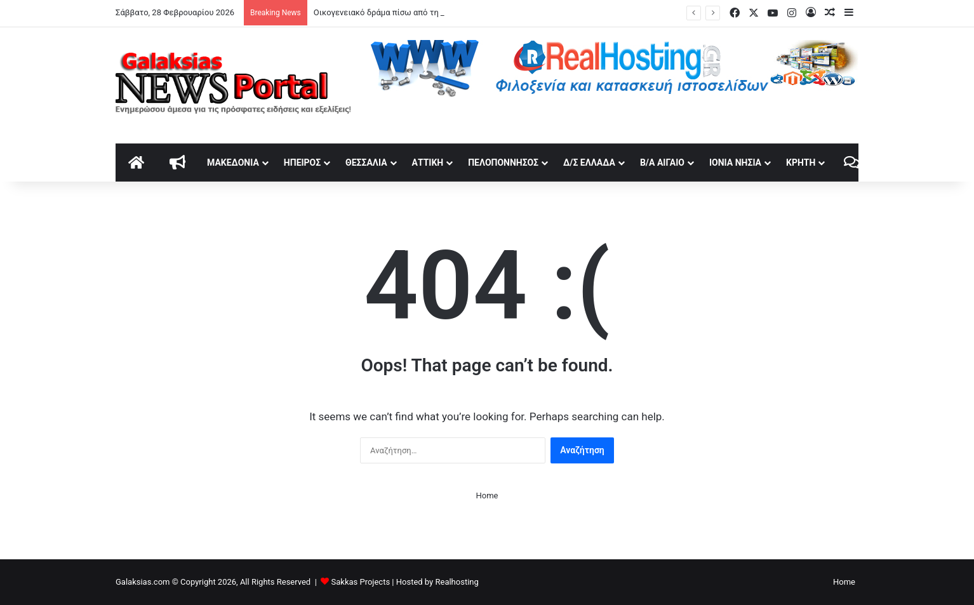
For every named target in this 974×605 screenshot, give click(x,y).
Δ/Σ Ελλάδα (589, 162)
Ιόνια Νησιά (735, 162)
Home (487, 495)
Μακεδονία (233, 162)
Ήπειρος (302, 162)
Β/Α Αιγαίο (662, 162)
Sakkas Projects (360, 582)
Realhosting (456, 582)
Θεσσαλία (366, 162)
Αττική (428, 162)
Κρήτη (800, 162)
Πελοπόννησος (503, 162)
